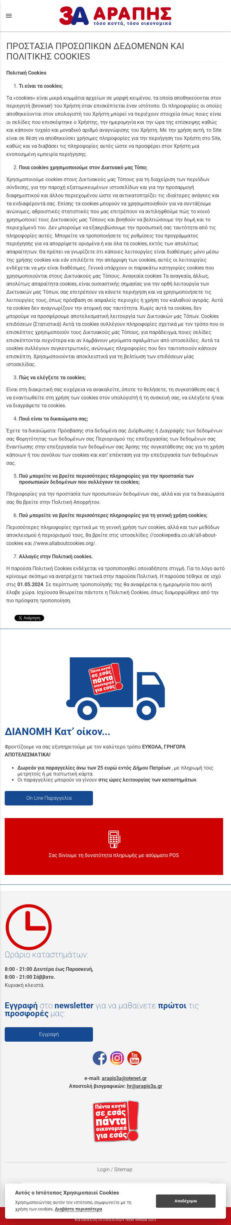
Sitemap (124, 1169)
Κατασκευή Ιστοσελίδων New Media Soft (115, 1219)
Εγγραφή (49, 1034)
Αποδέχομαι (186, 1201)
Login (103, 1169)
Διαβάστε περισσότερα (78, 1208)
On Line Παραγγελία (49, 798)
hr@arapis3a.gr (144, 1086)
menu (9, 15)
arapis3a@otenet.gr (124, 1078)
